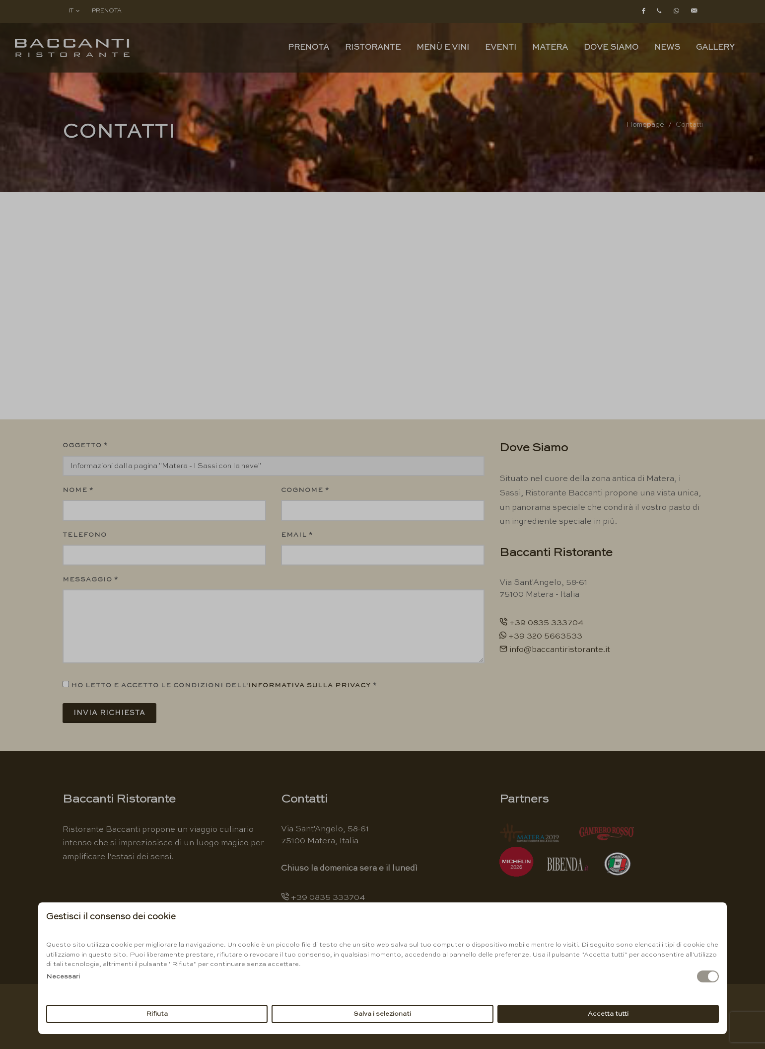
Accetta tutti (608, 1014)
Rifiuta (157, 1014)
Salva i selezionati (382, 1014)
